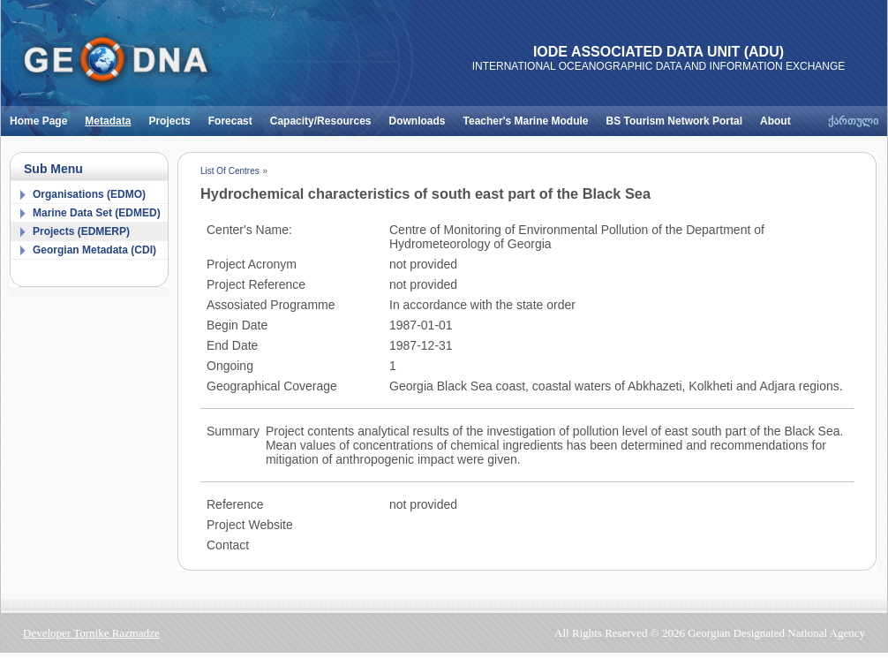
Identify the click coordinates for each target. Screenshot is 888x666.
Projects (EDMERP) (81, 231)
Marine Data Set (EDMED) (97, 213)
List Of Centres (230, 171)
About (780, 116)
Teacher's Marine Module (530, 116)
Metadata (112, 116)
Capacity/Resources (325, 116)
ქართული (853, 121)
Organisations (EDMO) (89, 194)
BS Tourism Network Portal (678, 116)
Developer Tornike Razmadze (91, 633)
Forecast (234, 116)
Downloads (422, 116)
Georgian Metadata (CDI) (94, 250)
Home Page (43, 116)
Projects (173, 116)
